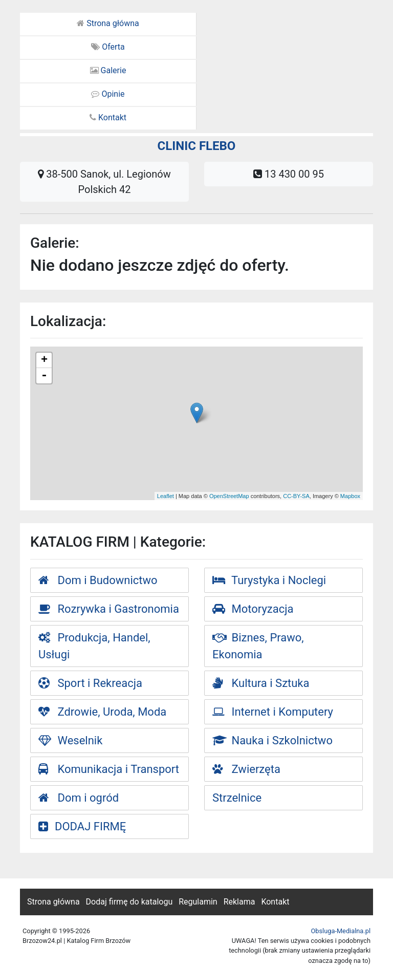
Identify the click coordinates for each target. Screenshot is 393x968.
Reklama (239, 902)
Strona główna (108, 23)
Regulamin (198, 902)
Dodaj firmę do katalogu (129, 902)
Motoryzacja (252, 609)
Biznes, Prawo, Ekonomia (258, 646)
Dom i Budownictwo (98, 580)
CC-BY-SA (296, 496)
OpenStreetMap (229, 496)
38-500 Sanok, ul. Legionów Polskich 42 (104, 182)
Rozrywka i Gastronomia (108, 609)
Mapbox (350, 496)
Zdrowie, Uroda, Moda (102, 711)
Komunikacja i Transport (108, 769)
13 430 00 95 (288, 174)
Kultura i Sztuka (261, 683)
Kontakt (108, 117)
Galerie (108, 70)
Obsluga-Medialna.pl (340, 931)
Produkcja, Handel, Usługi (94, 646)
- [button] (44, 375)
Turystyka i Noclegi (269, 580)
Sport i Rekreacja (90, 683)
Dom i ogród (78, 797)
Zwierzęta (246, 769)
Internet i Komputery (272, 711)
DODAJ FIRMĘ (82, 826)
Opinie (107, 94)
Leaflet (165, 496)
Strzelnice (236, 797)
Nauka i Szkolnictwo (272, 740)
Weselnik (70, 740)
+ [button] (44, 360)
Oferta (108, 47)
